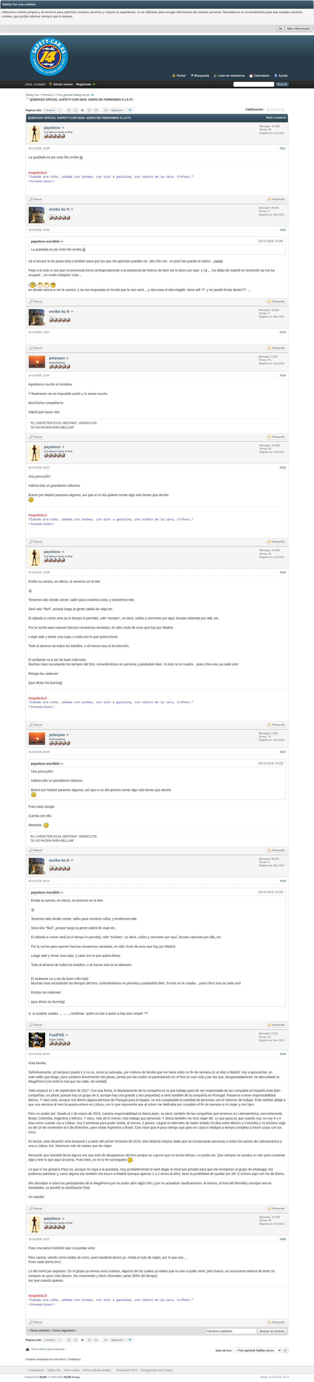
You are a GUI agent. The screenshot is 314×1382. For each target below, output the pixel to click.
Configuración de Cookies (156, 1370)
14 (95, 110)
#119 (283, 1053)
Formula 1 (47, 95)
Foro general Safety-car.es (73, 95)
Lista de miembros (231, 75)
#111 (283, 148)
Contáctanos (36, 1370)
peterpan (57, 358)
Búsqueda (201, 75)
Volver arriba (71, 1370)
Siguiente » (117, 110)
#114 (283, 375)
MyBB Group (72, 1377)
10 (68, 110)
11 (75, 110)
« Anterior (49, 110)
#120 (283, 1239)
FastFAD (56, 1035)
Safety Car (32, 95)
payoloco (52, 128)
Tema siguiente (63, 1330)
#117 (283, 751)
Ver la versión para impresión (48, 1349)
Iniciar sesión (63, 84)
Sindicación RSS (126, 1370)
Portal (181, 75)
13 (89, 110)
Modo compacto (276, 117)
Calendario (262, 75)
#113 (283, 332)
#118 (283, 880)
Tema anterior (40, 1330)
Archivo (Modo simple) (97, 1370)
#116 (283, 572)
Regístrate (83, 84)
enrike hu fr (59, 209)
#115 (283, 467)
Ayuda (283, 75)
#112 (283, 229)
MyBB (43, 1377)
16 (105, 110)
